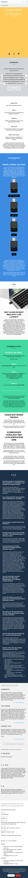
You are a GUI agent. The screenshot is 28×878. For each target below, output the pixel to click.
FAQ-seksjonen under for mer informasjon (14, 147)
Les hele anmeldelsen (19, 702)
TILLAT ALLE (18, 875)
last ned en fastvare (9, 458)
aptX (16, 492)
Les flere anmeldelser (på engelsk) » (14, 744)
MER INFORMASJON (11, 875)
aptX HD (4, 493)
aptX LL (19, 492)
